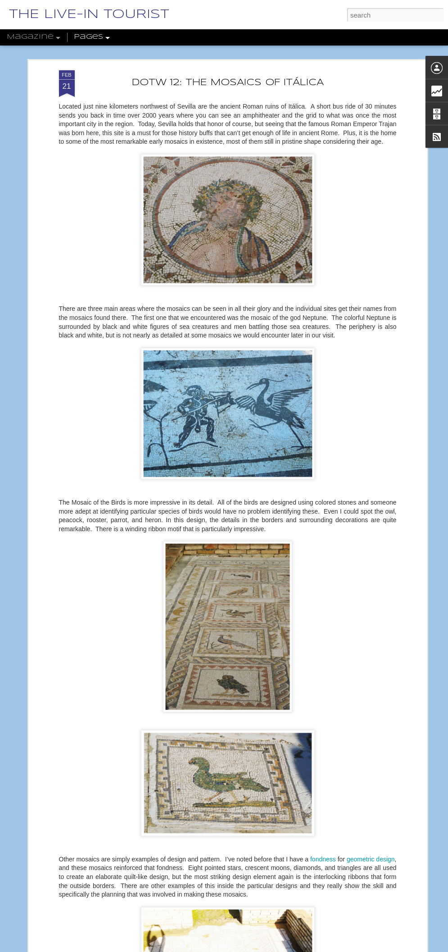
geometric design (371, 859)
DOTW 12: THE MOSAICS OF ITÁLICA (228, 82)
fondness (323, 859)
